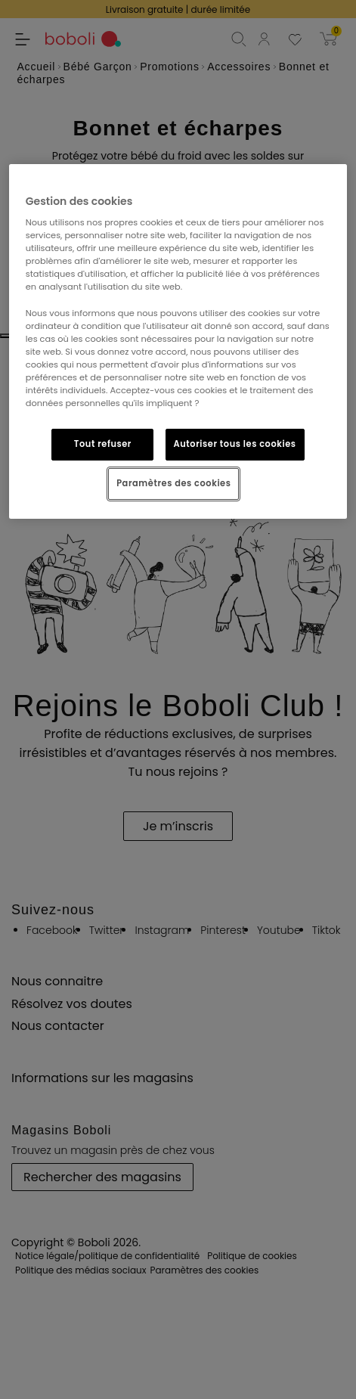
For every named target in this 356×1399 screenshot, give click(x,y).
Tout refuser (103, 444)
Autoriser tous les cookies (235, 444)
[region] (178, 340)
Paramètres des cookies (173, 483)
